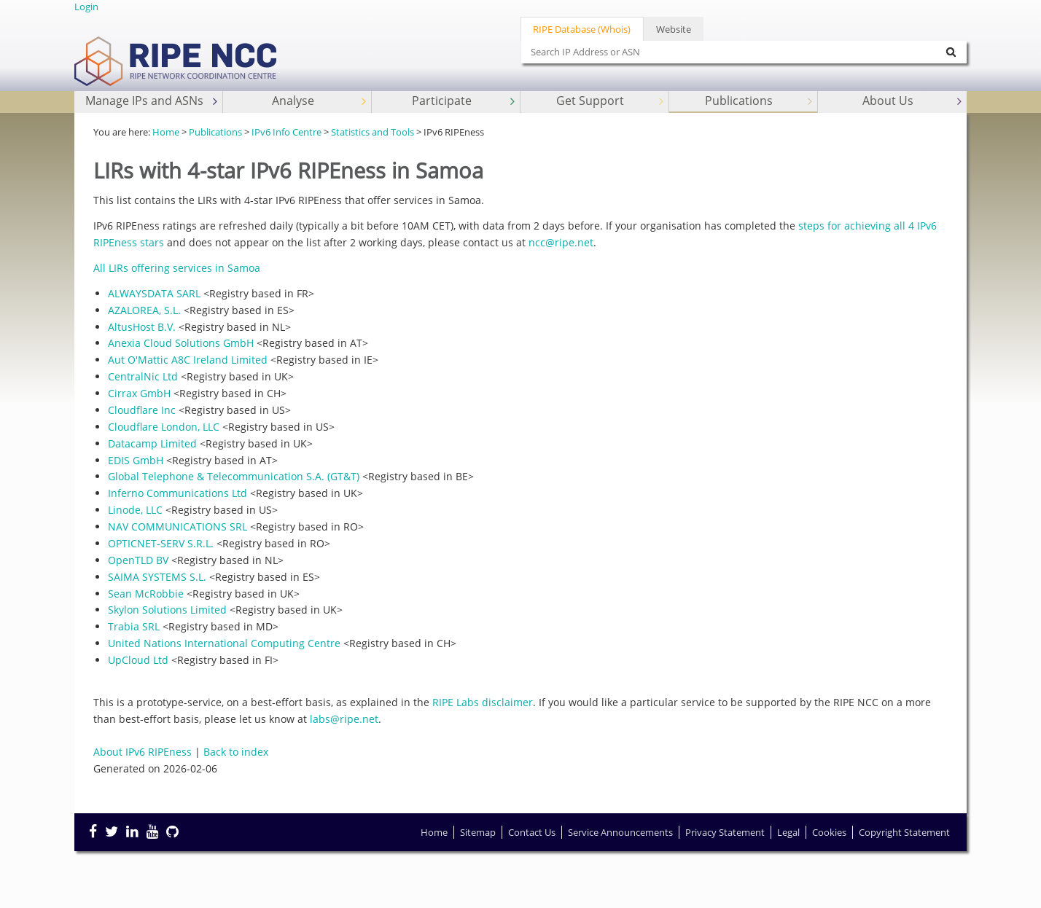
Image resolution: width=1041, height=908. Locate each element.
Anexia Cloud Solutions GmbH (181, 343)
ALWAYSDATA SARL (154, 293)
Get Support (611, 101)
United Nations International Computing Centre (224, 643)
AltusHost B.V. (142, 327)
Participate (465, 101)
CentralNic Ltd (143, 376)
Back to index (235, 752)
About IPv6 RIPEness (142, 752)
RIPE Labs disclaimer (482, 702)
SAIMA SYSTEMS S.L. (157, 577)
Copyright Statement (904, 832)
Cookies (829, 832)
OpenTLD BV (138, 560)
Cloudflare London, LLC (163, 427)
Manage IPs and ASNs (152, 101)
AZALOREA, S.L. (144, 310)
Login (86, 6)
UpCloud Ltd (138, 660)
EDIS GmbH (135, 460)
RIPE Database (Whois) (582, 29)
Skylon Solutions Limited (167, 610)
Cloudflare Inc (142, 410)
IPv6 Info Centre (286, 131)
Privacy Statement (725, 832)
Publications (760, 101)
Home (165, 131)
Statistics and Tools (372, 131)
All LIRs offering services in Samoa (176, 268)
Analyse (320, 101)
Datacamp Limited (152, 443)
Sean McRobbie (146, 593)
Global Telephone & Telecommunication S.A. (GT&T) (233, 476)
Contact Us (531, 832)
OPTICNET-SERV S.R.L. (161, 543)
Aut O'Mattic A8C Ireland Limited (188, 360)
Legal (788, 832)
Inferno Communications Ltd (177, 493)
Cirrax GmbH (139, 393)
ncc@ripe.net (561, 242)
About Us (913, 101)
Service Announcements (620, 832)
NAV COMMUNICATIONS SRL (177, 526)
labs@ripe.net (344, 719)
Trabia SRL (134, 626)
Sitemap (478, 832)
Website (673, 29)
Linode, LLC (135, 510)
